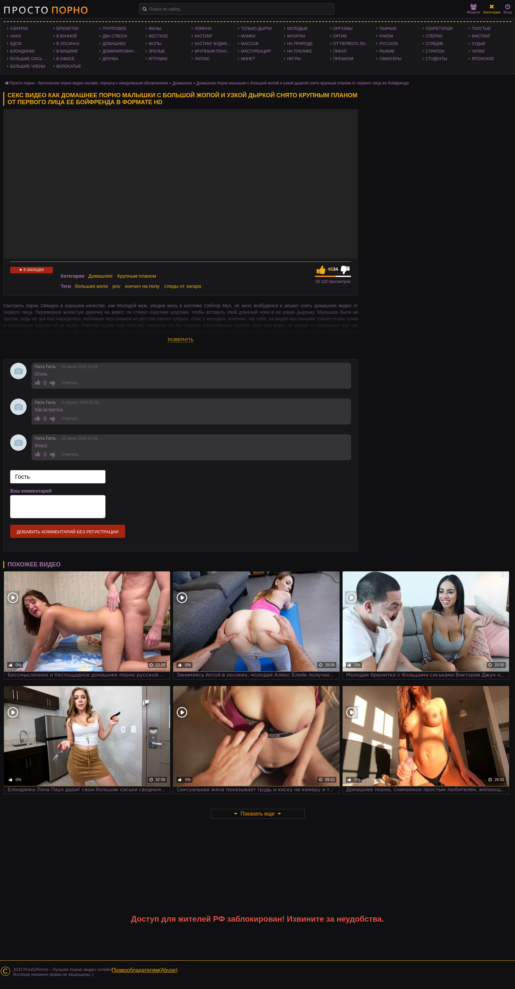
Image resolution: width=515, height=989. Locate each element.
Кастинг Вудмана (214, 43)
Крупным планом (214, 51)
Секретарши (439, 28)
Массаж (250, 43)
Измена (203, 28)
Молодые (297, 28)
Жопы (155, 43)
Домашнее (114, 43)
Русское (388, 43)
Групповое (114, 28)
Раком (386, 36)
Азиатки (19, 28)
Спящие (434, 43)
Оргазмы (343, 28)
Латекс (202, 59)
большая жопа (91, 286)
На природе (300, 43)
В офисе (65, 59)
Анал (15, 36)
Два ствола (114, 36)
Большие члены (27, 66)
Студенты (436, 59)
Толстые (481, 28)
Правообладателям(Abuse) (145, 970)
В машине (67, 51)
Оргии (340, 36)
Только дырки (256, 28)
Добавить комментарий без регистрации (68, 531)
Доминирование (120, 51)
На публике (299, 51)
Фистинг (481, 36)
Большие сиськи (28, 59)
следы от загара (182, 286)
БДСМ (16, 43)
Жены (155, 28)
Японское (483, 59)
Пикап (340, 51)
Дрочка (110, 59)
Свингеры (390, 59)
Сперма (434, 36)
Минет (248, 59)
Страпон (435, 51)
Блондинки (22, 51)
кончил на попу (142, 286)
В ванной (66, 36)
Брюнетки (67, 28)
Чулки (478, 51)
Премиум (343, 59)
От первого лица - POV (353, 43)
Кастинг (204, 36)
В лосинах (68, 43)
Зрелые (157, 51)
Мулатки (296, 36)
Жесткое (158, 36)
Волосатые (68, 66)
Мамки (248, 36)
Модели (473, 9)
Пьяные (387, 28)
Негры (294, 59)
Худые (478, 43)
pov (116, 286)
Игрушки (158, 59)
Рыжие (386, 51)
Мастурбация (256, 51)
